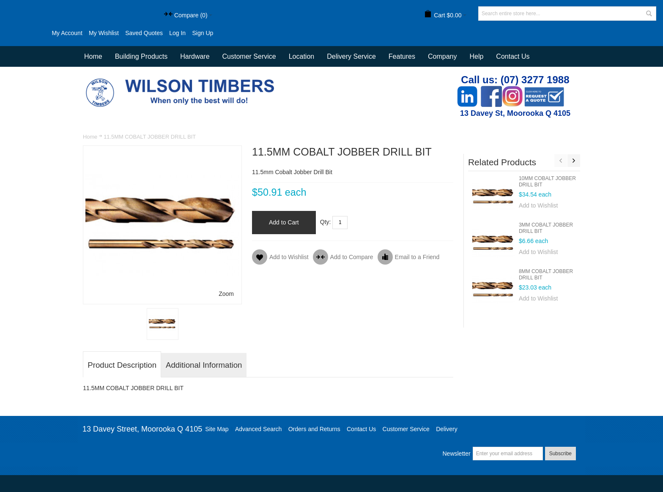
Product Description (122, 365)
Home (90, 137)
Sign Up (202, 33)
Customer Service (406, 429)
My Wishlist (104, 33)
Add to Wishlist (538, 205)
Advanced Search (258, 429)
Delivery (447, 429)
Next (573, 160)
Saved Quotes (144, 33)
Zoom (226, 293)
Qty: (325, 222)
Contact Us (512, 56)
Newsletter (456, 453)
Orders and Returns (314, 429)
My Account (67, 33)
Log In (177, 33)
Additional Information (204, 365)
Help (476, 56)
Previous (560, 160)
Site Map (216, 429)
